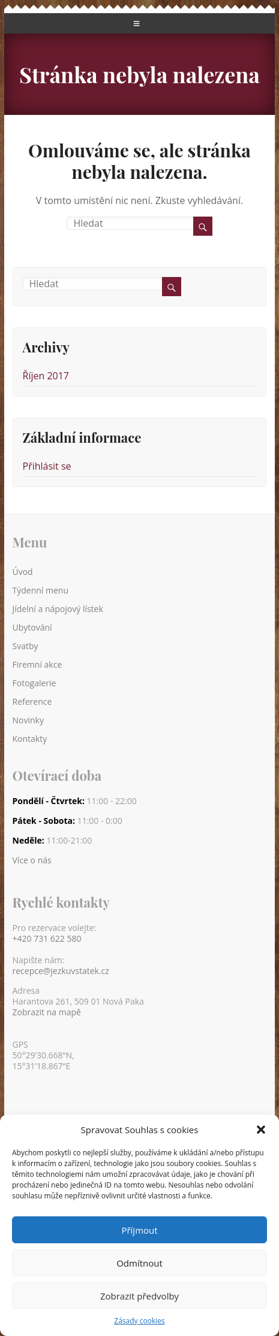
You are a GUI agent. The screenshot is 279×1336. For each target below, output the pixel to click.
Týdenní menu (41, 590)
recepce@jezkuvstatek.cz (61, 971)
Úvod (23, 571)
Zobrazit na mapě (47, 1012)
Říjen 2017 (46, 375)
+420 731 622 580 (47, 938)
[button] (261, 1130)
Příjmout (139, 1230)
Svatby (25, 646)
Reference (32, 701)
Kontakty (30, 738)
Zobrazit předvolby (139, 1296)
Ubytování (32, 627)
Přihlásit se (47, 466)
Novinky (28, 720)
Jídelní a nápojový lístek (58, 608)
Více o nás (32, 860)
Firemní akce (37, 664)
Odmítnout (139, 1263)
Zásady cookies (139, 1321)
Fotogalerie (34, 683)
